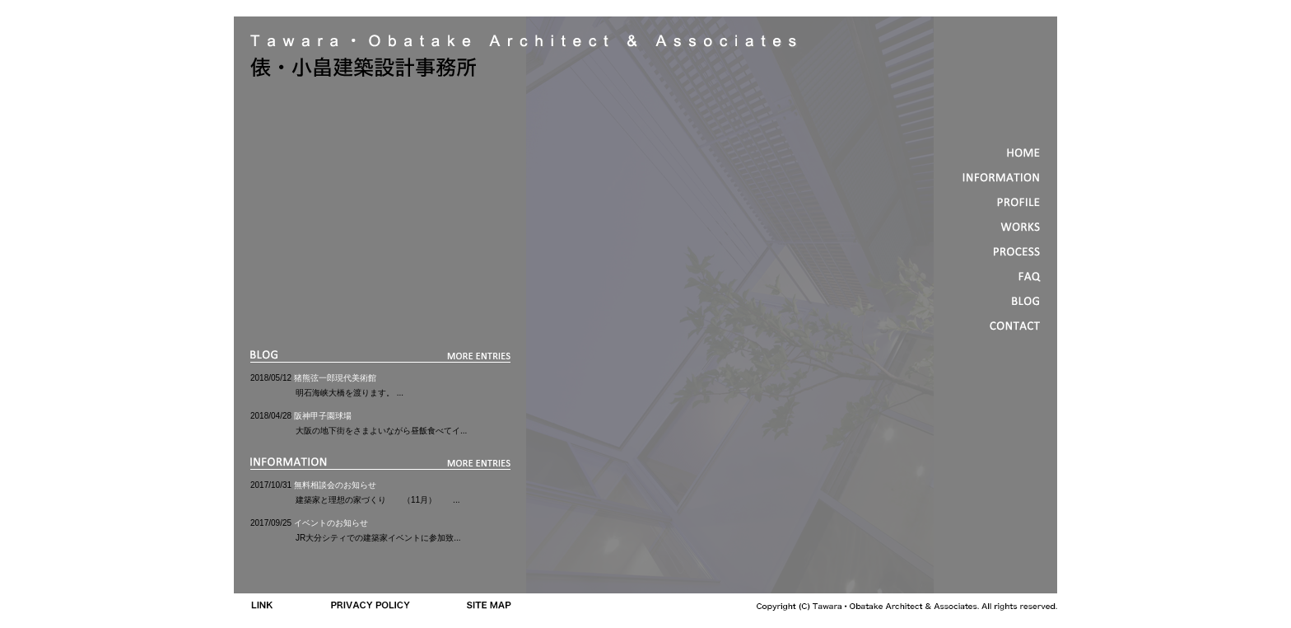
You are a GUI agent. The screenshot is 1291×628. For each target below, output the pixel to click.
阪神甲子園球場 (323, 415)
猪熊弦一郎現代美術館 (335, 377)
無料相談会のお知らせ (335, 485)
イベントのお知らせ (331, 522)
